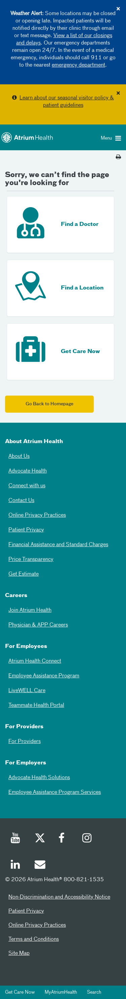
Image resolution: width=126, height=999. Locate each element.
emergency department (78, 65)
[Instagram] (87, 839)
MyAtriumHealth (61, 992)
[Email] (39, 865)
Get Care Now (20, 992)
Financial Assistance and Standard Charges (58, 545)
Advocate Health (27, 471)
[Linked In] (16, 865)
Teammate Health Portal (36, 705)
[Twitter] (39, 839)
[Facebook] (63, 839)
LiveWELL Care (26, 690)
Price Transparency (30, 559)
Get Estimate (23, 574)
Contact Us (21, 500)
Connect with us (26, 486)
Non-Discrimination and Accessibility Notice (59, 897)
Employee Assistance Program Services (54, 792)
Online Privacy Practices (37, 515)
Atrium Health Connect (34, 661)
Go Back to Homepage (49, 404)
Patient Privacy (26, 530)
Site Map (19, 953)
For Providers (24, 741)
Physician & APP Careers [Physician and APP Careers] (38, 625)
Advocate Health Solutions (39, 777)
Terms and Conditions (33, 939)
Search (94, 992)
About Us (19, 456)
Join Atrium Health (29, 610)
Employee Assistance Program (43, 676)
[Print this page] (118, 157)
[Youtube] (16, 839)
